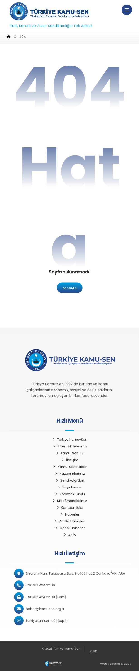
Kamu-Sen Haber (69, 466)
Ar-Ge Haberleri (69, 521)
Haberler (69, 514)
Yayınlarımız (69, 487)
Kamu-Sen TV (69, 453)
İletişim (69, 459)
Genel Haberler (69, 528)
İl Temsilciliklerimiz (69, 446)
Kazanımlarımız (69, 473)
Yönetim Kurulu (69, 494)
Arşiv (69, 534)
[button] (127, 10)
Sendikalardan (69, 480)
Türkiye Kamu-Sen (69, 439)
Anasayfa (69, 288)
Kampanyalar (69, 507)
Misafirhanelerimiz (69, 500)
